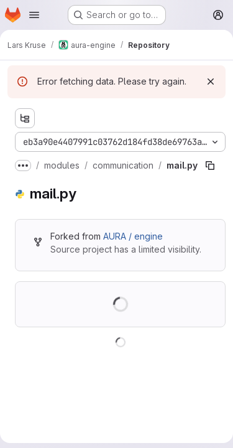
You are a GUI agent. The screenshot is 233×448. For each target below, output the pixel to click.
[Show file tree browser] (25, 118)
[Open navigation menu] (34, 15)
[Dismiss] (210, 81)
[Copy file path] (210, 165)
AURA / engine (133, 236)
